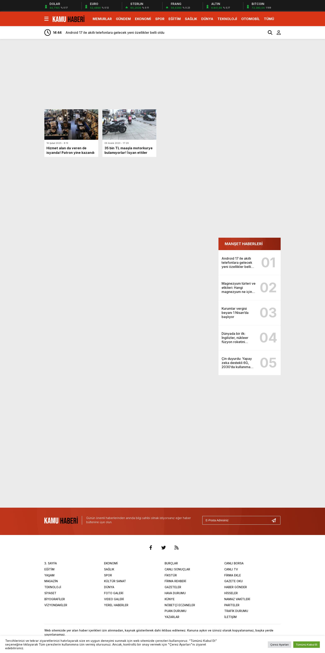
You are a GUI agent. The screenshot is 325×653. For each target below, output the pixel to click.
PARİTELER (231, 605)
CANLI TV (231, 569)
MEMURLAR (102, 19)
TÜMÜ (269, 19)
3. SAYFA (50, 563)
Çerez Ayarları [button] (279, 644)
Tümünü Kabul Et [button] (306, 644)
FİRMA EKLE (232, 575)
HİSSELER (231, 593)
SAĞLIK (191, 19)
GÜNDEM (123, 19)
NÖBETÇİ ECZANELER (180, 605)
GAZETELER (173, 587)
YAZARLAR (172, 617)
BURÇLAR (171, 563)
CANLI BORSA (234, 563)
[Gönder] (275, 520)
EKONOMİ (143, 19)
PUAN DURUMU (175, 611)
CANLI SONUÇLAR (177, 569)
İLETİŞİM (230, 617)
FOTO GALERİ (113, 593)
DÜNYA (207, 19)
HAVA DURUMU (175, 593)
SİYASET (50, 593)
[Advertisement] (300, 107)
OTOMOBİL (250, 19)
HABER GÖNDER (235, 587)
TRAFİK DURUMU (236, 611)
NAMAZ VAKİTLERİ (237, 599)
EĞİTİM (175, 19)
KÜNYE (170, 599)
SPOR (159, 19)
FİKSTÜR (171, 575)
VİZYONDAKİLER (55, 605)
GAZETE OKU (233, 581)
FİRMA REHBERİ (175, 581)
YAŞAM (49, 575)
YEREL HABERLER (116, 605)
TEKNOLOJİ (227, 19)
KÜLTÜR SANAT (115, 581)
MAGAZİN (51, 581)
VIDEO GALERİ (114, 599)
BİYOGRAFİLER (54, 599)
